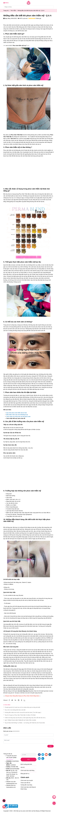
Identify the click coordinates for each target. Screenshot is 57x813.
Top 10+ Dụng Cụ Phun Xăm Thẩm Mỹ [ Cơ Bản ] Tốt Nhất (20, 715)
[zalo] (42, 758)
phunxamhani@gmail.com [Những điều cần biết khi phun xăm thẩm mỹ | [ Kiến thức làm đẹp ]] (17, 768)
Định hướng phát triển (26, 764)
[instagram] (49, 754)
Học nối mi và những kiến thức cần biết (15, 710)
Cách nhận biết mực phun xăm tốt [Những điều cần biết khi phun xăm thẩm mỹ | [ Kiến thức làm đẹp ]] (15, 418)
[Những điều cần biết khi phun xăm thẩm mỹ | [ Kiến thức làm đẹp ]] (20, 45)
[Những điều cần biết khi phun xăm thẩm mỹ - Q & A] (28, 3)
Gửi (50, 746)
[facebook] (39, 754)
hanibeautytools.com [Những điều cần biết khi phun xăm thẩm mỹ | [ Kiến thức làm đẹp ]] (11, 783)
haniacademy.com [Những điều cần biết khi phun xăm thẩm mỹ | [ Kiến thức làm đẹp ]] (11, 787)
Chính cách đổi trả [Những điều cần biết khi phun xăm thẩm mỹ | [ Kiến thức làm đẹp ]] (25, 782)
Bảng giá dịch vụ (25, 773)
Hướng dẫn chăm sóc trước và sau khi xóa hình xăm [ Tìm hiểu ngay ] (23, 712)
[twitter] (42, 754)
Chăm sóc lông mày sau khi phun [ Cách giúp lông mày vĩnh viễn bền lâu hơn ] (25, 717)
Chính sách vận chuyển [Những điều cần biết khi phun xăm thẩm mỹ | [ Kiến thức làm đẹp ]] (27, 780)
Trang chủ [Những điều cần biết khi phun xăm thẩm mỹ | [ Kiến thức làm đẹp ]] (6, 10)
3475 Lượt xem (23, 18)
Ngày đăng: (7, 18)
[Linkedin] (15, 700)
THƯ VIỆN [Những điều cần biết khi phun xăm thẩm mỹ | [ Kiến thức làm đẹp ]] (13, 10)
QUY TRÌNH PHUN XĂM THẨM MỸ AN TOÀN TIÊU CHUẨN (20, 720)
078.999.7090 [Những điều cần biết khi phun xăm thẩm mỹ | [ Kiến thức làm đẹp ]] (14, 766)
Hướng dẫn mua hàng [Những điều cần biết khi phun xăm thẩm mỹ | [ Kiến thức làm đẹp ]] (26, 784)
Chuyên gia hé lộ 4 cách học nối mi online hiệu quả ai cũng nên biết (22, 707)
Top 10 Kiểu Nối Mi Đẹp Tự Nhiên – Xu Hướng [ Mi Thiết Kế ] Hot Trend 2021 (25, 722)
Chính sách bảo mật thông (27, 770)
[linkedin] (39, 758)
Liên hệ (22, 767)
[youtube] (46, 754)
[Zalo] (25, 700)
